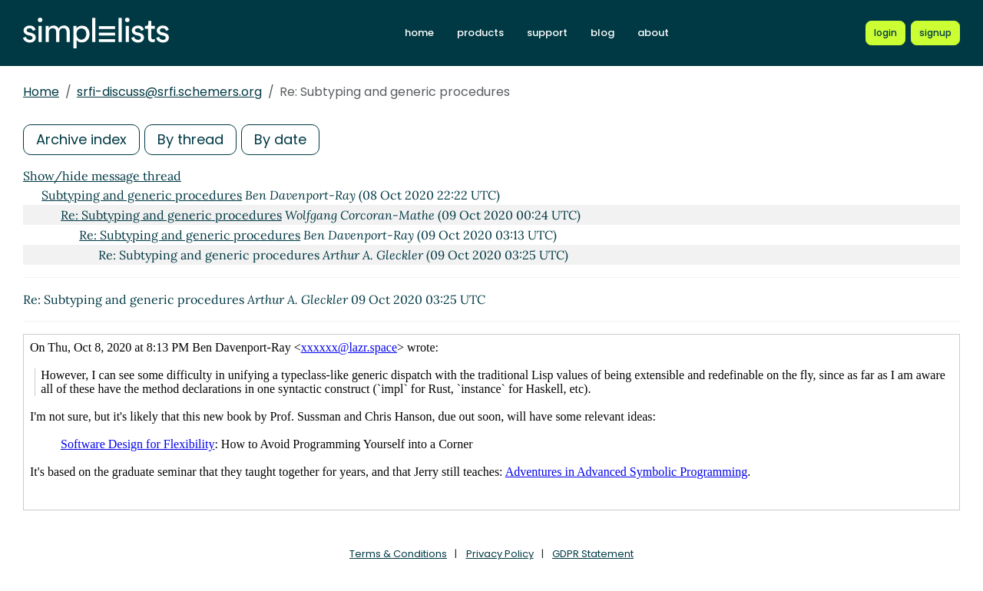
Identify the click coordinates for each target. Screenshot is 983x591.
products (480, 32)
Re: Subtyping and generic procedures (171, 215)
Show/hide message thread (102, 175)
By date (280, 139)
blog (602, 32)
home (419, 32)
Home (41, 92)
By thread (190, 139)
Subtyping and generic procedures (141, 195)
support (547, 32)
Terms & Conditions (398, 553)
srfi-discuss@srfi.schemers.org (169, 92)
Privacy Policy (500, 553)
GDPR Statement (593, 553)
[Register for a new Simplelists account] (935, 33)
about (653, 32)
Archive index (81, 139)
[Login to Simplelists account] (885, 33)
